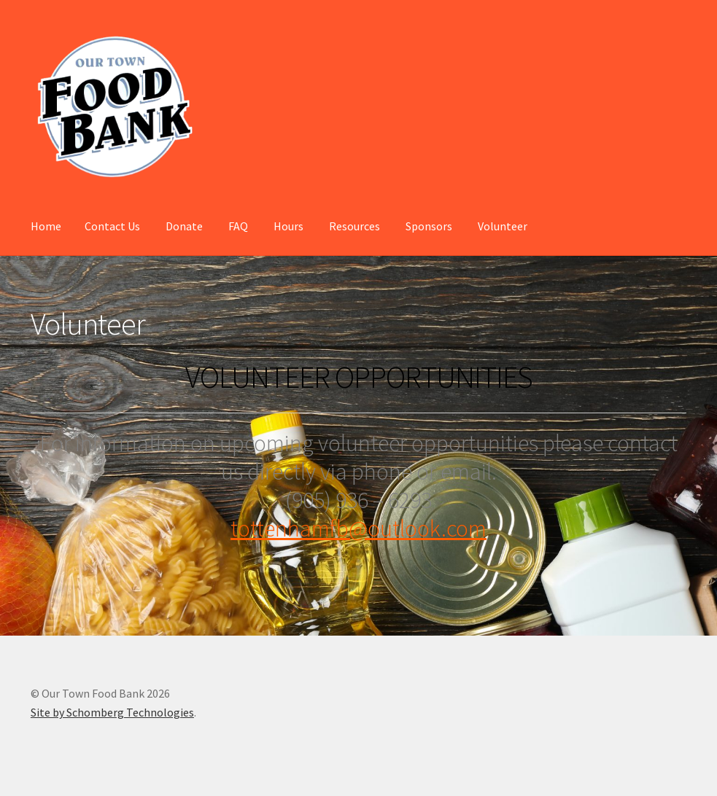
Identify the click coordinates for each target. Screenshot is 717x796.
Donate (184, 226)
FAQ (238, 226)
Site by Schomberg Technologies (112, 712)
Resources (354, 226)
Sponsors (429, 226)
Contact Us (112, 226)
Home (46, 226)
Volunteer (502, 226)
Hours (288, 226)
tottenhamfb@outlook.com (358, 528)
